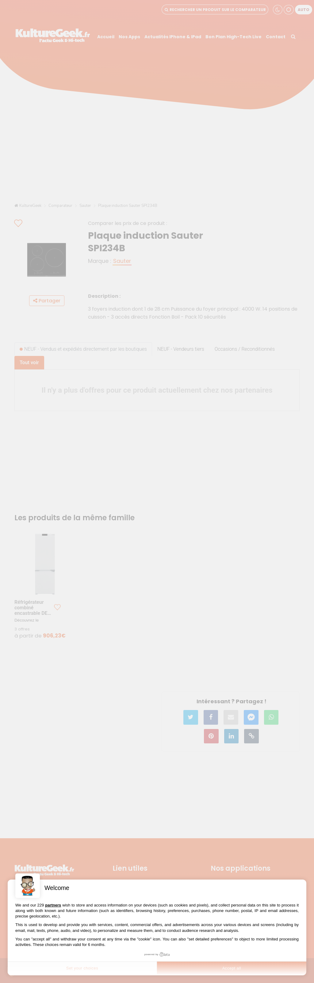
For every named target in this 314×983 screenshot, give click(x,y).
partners (53, 905)
